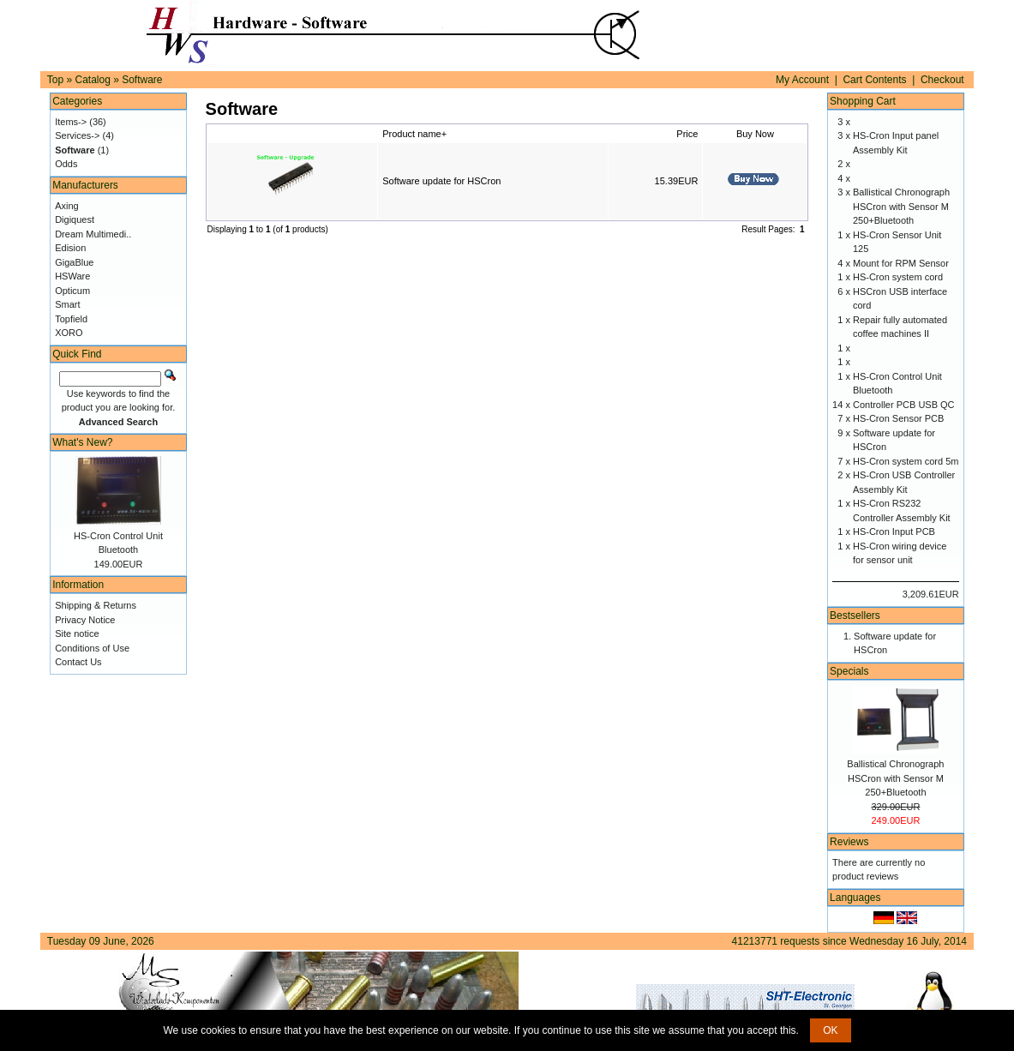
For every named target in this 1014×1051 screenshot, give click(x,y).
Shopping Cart (863, 101)
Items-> (71, 122)
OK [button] (830, 1030)
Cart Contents (874, 80)
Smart (67, 304)
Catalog (92, 80)
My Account (802, 80)
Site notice (77, 633)
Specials (849, 671)
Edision (70, 248)
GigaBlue (74, 262)
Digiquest (74, 219)
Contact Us (78, 662)
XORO (68, 332)
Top (55, 80)
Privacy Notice (85, 620)
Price (687, 134)
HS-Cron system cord (898, 277)
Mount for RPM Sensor (901, 263)
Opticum (72, 290)
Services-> (77, 135)
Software (142, 80)
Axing (67, 206)
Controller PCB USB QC (904, 404)
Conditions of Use (92, 648)
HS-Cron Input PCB (894, 531)
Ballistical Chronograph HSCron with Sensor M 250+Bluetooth (901, 206)
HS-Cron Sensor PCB (898, 418)
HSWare (72, 276)
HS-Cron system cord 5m (905, 461)
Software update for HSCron (441, 181)
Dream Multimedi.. (93, 234)
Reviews (849, 842)
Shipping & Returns (95, 605)
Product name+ (414, 134)
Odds (66, 164)
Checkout (942, 80)
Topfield (71, 319)
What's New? (82, 442)
